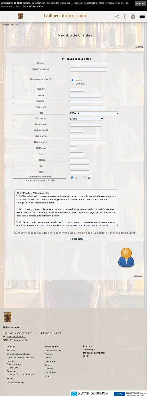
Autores (49, 354)
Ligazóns (87, 346)
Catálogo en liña (53, 350)
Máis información (33, 6)
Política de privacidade (94, 353)
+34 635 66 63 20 (18, 339)
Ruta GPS (13, 368)
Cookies (87, 356)
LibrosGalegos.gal (15, 382)
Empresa (11, 350)
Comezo (5, 25)
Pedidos (49, 369)
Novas (10, 378)
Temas (48, 357)
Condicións (50, 372)
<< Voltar (138, 47)
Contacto (11, 371)
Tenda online (51, 347)
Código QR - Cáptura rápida (22, 374)
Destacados (51, 361)
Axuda (48, 376)
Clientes (14, 25)
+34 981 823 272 (16, 336)
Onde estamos (14, 364)
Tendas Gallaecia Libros (18, 354)
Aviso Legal (89, 349)
